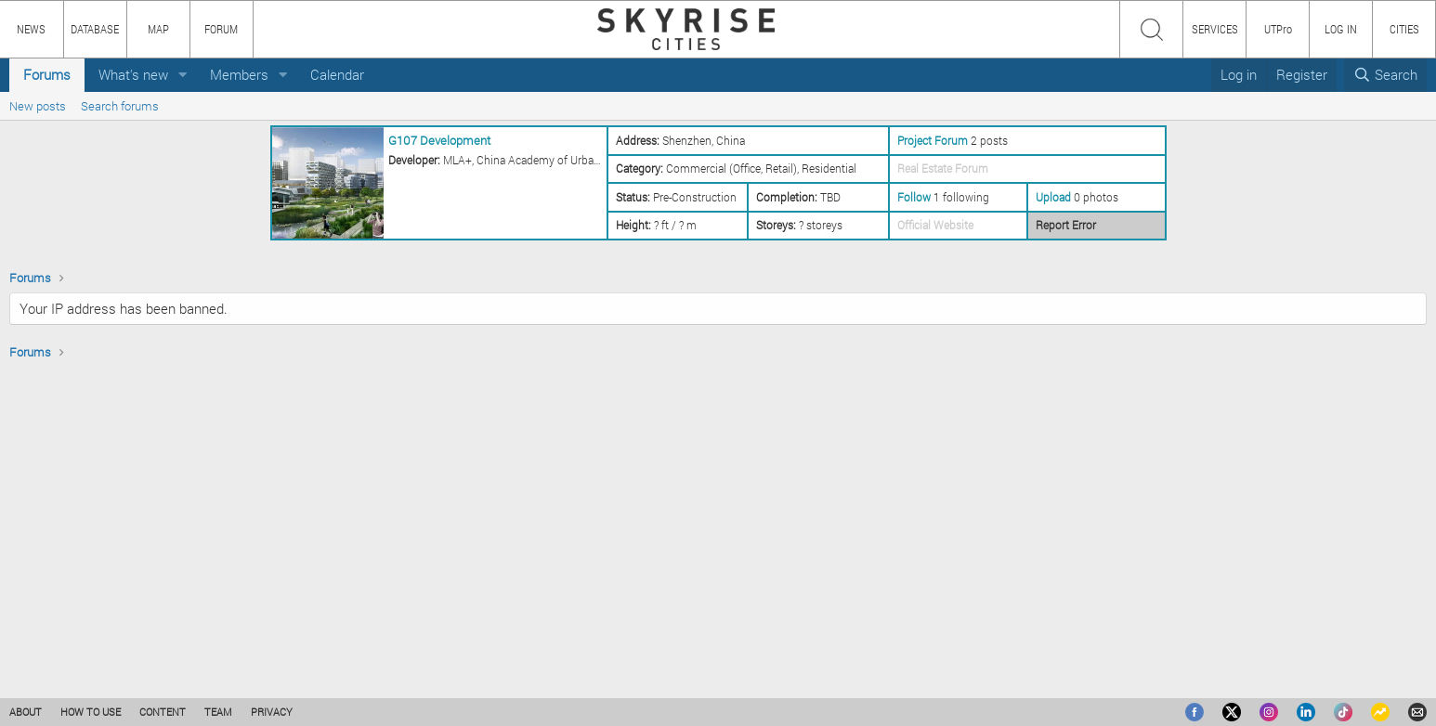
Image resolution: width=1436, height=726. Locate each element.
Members (239, 74)
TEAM (218, 712)
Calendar (337, 74)
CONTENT (162, 712)
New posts (37, 105)
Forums (47, 74)
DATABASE (95, 28)
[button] (183, 75)
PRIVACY (272, 712)
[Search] (1385, 75)
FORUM (221, 28)
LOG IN (1341, 28)
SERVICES (1215, 28)
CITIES (1404, 28)
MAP (158, 28)
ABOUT (25, 712)
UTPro (1278, 28)
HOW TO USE (90, 712)
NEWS (31, 28)
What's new (133, 74)
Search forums (120, 105)
